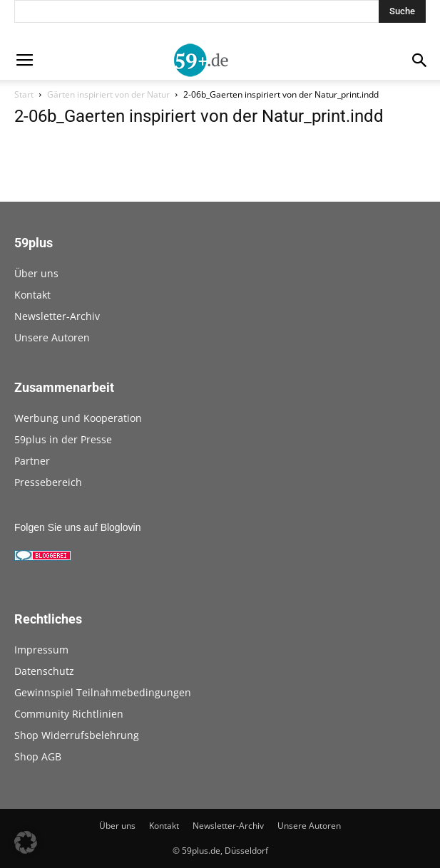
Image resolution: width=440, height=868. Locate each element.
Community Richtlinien (68, 713)
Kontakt (32, 294)
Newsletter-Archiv (57, 316)
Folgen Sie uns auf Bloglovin (77, 527)
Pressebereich (48, 482)
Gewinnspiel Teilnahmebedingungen (102, 692)
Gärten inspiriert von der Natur (108, 94)
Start (24, 94)
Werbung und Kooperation (78, 418)
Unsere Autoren (52, 337)
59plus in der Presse (63, 439)
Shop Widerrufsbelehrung (76, 735)
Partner (32, 460)
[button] (25, 842)
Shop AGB (37, 756)
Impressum (41, 649)
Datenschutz (44, 671)
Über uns (36, 273)
